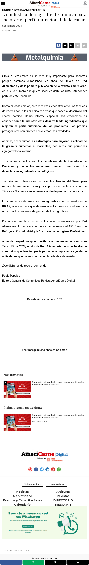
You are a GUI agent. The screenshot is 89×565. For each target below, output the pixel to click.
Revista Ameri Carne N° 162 (44, 299)
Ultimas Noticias (32, 484)
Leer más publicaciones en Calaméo (44, 350)
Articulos (63, 491)
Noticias (22, 491)
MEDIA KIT (63, 504)
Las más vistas (56, 484)
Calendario (22, 504)
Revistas (63, 496)
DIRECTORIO (63, 500)
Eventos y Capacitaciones (22, 500)
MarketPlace (22, 496)
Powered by (44, 558)
